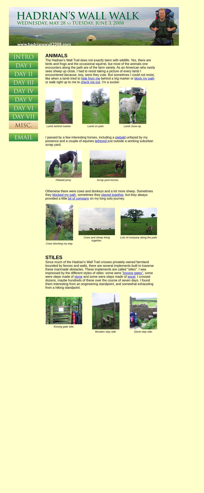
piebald (120, 137)
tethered (101, 141)
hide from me (90, 78)
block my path (144, 78)
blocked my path (64, 195)
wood (131, 276)
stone (78, 276)
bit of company (78, 198)
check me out (90, 82)
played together (112, 195)
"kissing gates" (132, 273)
